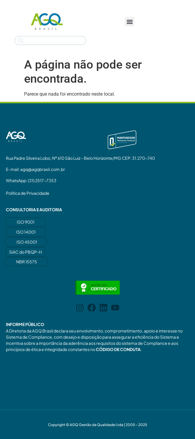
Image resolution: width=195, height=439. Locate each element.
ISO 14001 (26, 232)
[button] (129, 21)
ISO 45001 (26, 242)
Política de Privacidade (27, 193)
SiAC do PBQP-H (25, 252)
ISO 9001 (25, 222)
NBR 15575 (26, 261)
